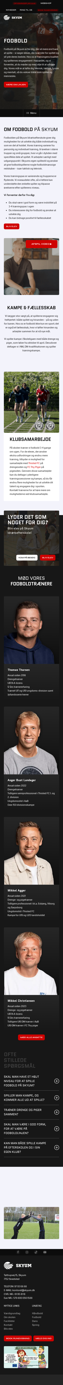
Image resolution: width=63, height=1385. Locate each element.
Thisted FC (34, 463)
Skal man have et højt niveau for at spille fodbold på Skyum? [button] (31, 1081)
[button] (57, 17)
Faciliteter (9, 1321)
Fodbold (36, 1317)
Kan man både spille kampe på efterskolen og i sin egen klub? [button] (31, 1147)
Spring (35, 1325)
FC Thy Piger (34, 467)
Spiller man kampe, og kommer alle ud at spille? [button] (31, 1097)
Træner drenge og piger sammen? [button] (31, 1112)
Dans (35, 1321)
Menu (31, 113)
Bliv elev (8, 1329)
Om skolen (9, 1317)
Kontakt (8, 1325)
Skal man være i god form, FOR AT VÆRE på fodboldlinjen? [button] (31, 1128)
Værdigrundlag (12, 1313)
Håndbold (37, 1313)
